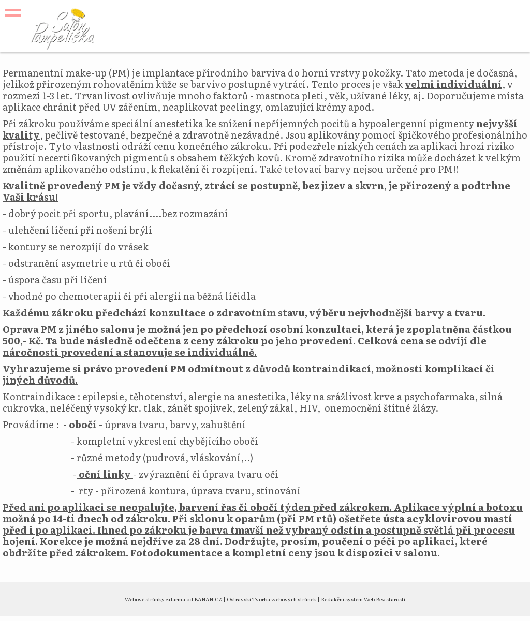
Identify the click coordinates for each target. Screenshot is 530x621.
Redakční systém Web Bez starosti (363, 599)
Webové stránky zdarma (155, 599)
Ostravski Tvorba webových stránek (271, 599)
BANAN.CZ (208, 599)
